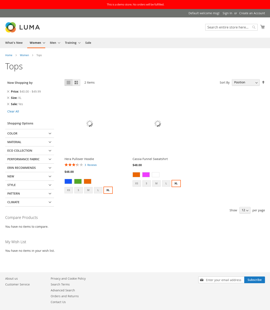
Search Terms (60, 284)
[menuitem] (14, 43)
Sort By (225, 82)
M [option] (88, 190)
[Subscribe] (254, 279)
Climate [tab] (13, 202)
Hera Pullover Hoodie (79, 159)
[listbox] (90, 182)
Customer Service (17, 284)
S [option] (78, 190)
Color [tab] (12, 133)
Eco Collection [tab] (19, 150)
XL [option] (108, 190)
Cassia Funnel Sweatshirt (150, 159)
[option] (68, 181)
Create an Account (252, 13)
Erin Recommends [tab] (21, 168)
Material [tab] (14, 142)
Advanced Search (63, 290)
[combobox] (231, 27)
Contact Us (58, 302)
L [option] (98, 190)
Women (25, 55)
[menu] (135, 43)
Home (9, 55)
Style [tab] (11, 185)
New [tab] (10, 176)
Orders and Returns (65, 296)
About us (11, 278)
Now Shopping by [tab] (20, 83)
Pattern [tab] (13, 193)
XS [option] (68, 190)
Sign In (227, 13)
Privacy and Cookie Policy (68, 278)
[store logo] (23, 27)
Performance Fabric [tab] (23, 159)
